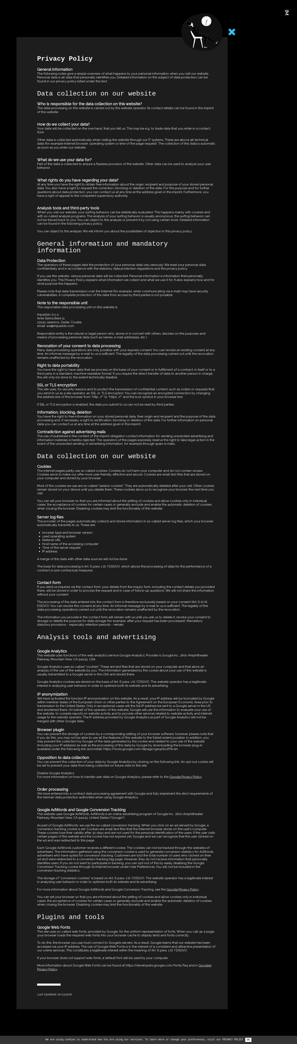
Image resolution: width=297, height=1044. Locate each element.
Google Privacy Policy (186, 770)
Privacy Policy (232, 1039)
